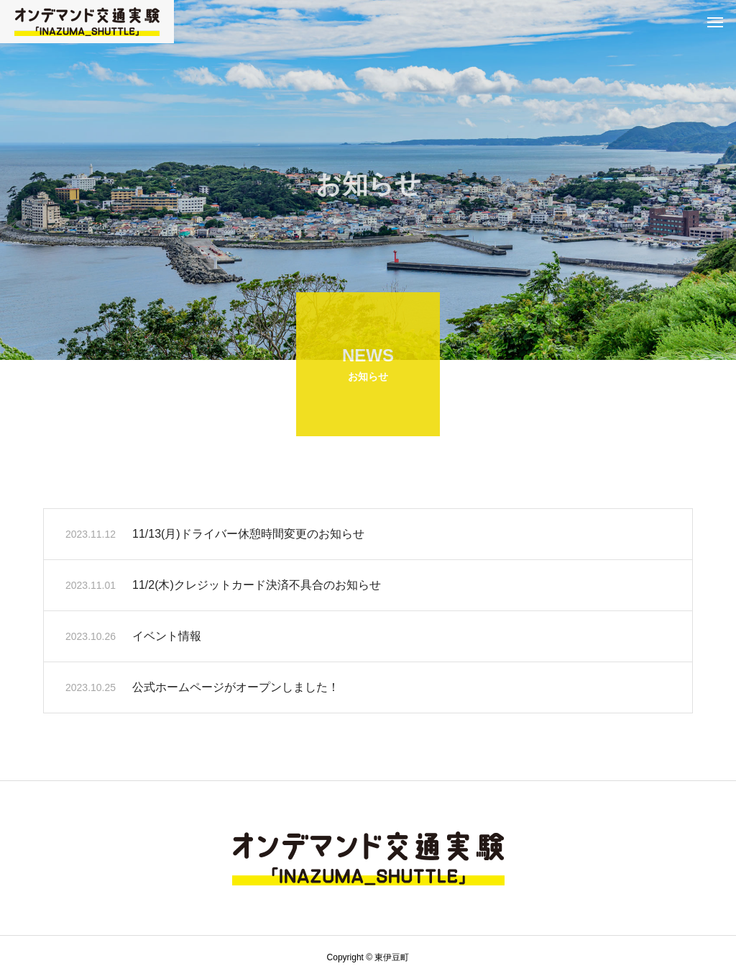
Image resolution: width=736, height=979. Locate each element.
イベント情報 (166, 638)
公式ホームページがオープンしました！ (235, 689)
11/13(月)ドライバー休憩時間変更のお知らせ (248, 536)
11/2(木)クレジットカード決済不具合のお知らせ (256, 587)
